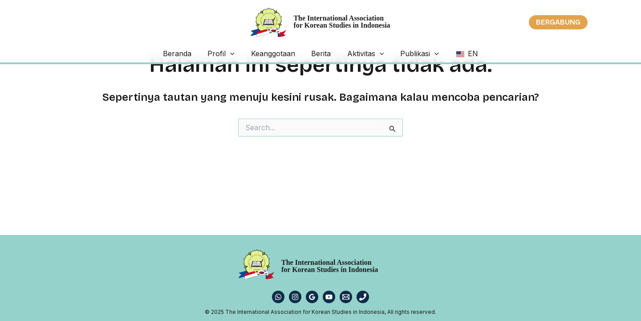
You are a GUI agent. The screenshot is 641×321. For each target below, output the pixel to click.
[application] (245, 53)
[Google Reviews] (312, 297)
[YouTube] (329, 297)
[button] (558, 22)
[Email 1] (346, 297)
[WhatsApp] (278, 297)
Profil (236, 53)
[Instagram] (295, 297)
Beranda (199, 53)
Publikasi (404, 53)
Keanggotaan (280, 53)
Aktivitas (358, 53)
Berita (321, 53)
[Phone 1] (363, 297)
